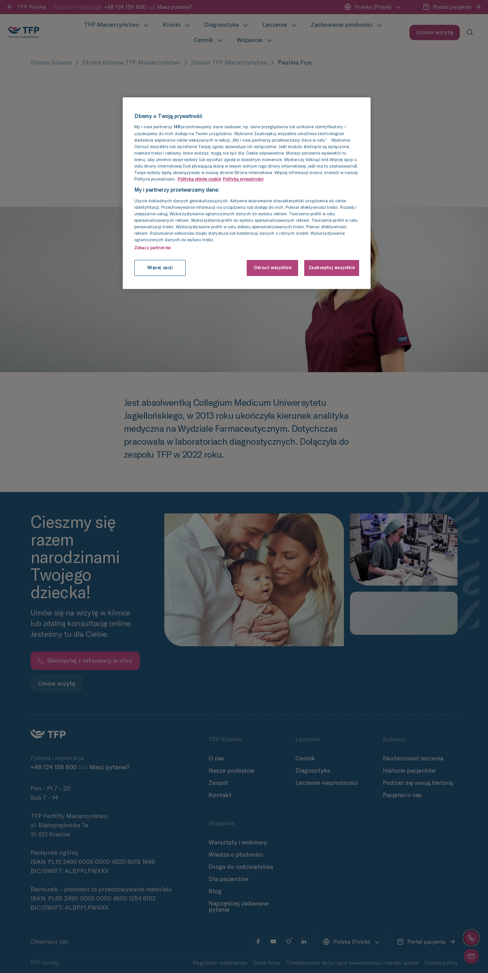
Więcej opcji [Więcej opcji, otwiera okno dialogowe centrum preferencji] (160, 267)
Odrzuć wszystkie (272, 267)
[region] (247, 193)
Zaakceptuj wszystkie (331, 267)
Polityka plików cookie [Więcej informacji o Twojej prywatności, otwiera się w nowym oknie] (199, 179)
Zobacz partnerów (152, 247)
